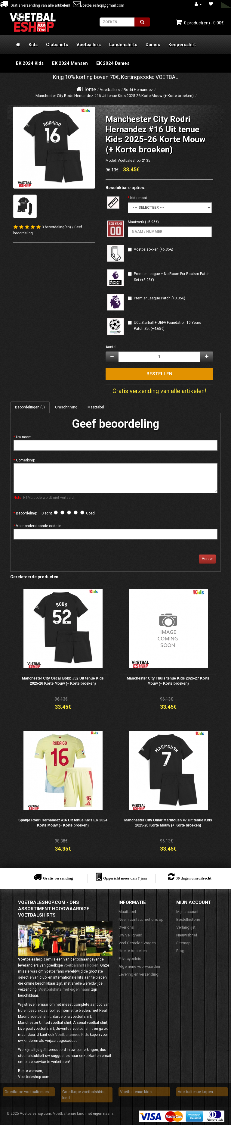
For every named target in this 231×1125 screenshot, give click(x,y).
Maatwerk (136, 222)
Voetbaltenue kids (136, 1091)
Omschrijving (66, 407)
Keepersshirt (182, 44)
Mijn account (187, 911)
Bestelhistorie (188, 919)
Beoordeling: (26, 513)
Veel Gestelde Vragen (137, 943)
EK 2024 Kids (30, 63)
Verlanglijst (186, 927)
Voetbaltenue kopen (195, 1091)
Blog (180, 950)
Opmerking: (25, 460)
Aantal (111, 347)
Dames (153, 44)
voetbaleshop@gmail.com (98, 5)
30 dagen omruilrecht (193, 878)
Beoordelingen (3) (30, 407)
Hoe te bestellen (133, 950)
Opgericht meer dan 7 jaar (125, 878)
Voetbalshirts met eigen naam (64, 989)
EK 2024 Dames (112, 63)
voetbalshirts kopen (81, 965)
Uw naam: (24, 437)
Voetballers (88, 44)
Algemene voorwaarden (139, 966)
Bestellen (159, 374)
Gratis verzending (58, 878)
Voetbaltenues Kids (72, 1034)
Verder (207, 559)
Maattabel (96, 407)
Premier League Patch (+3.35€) (159, 298)
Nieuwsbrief (186, 935)
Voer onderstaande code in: (39, 526)
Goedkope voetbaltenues (27, 1091)
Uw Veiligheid (130, 935)
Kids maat (138, 198)
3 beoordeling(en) (56, 227)
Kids (33, 44)
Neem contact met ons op (141, 919)
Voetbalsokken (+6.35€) (153, 249)
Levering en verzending (139, 974)
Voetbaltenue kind (69, 1113)
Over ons (126, 927)
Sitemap (183, 943)
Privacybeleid (130, 958)
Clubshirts (57, 44)
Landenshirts (123, 44)
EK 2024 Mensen (70, 63)
